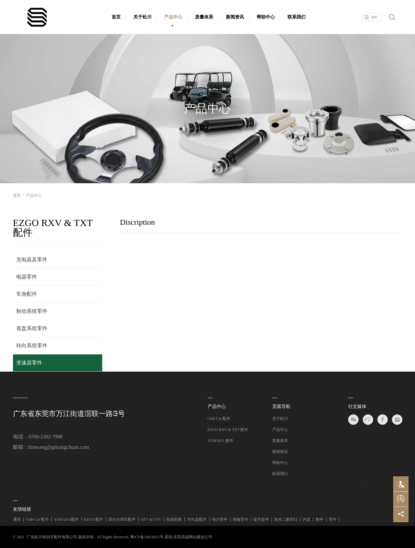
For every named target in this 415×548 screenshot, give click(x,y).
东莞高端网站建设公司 (192, 537)
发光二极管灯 (286, 519)
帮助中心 (266, 17)
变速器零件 (29, 362)
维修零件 (240, 519)
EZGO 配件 (93, 519)
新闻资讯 (235, 17)
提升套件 (261, 519)
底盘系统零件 (31, 328)
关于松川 (142, 17)
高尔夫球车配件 (122, 519)
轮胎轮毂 (174, 519)
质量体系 (204, 17)
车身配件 (26, 294)
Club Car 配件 (219, 418)
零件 (332, 519)
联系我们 (296, 17)
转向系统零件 (31, 345)
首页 (116, 17)
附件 (319, 519)
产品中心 (173, 17)
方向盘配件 (197, 519)
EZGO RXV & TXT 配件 (228, 429)
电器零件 (26, 277)
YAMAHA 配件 (220, 440)
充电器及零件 (31, 259)
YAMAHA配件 (66, 519)
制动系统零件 (31, 311)
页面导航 (281, 406)
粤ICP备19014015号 (147, 537)
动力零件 (219, 519)
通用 (17, 519)
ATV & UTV (151, 519)
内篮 (307, 519)
